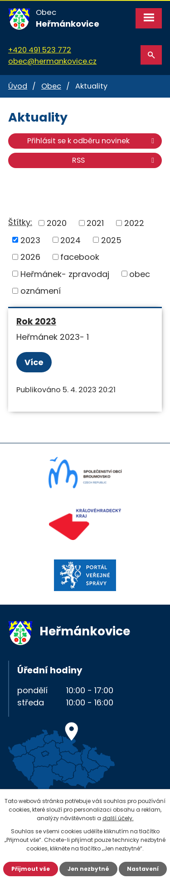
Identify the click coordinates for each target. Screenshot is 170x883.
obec (139, 273)
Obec (51, 86)
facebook (79, 257)
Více (34, 362)
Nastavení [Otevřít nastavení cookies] (143, 869)
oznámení (40, 290)
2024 (70, 239)
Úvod (17, 86)
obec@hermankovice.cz (52, 61)
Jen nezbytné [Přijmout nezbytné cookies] (88, 869)
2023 (30, 239)
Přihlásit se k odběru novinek (92, 141)
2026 (30, 257)
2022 (134, 223)
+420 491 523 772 (39, 50)
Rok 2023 (36, 321)
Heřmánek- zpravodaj (64, 273)
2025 (111, 239)
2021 (95, 223)
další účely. (118, 818)
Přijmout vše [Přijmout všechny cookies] (30, 869)
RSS (114, 160)
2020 (57, 223)
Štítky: (20, 222)
